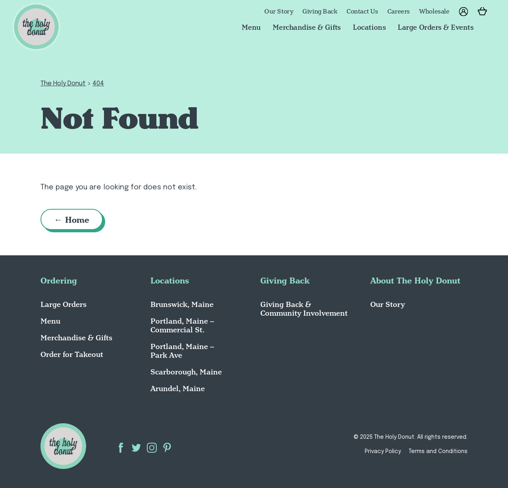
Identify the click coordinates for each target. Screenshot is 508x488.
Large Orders (63, 304)
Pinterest (167, 448)
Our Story (278, 11)
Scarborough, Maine (186, 371)
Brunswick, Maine (182, 304)
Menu (251, 27)
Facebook (121, 448)
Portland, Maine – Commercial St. (182, 325)
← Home (72, 219)
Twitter (136, 448)
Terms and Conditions (438, 451)
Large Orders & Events (435, 27)
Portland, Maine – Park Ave (182, 351)
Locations (369, 27)
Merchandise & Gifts (307, 27)
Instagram (152, 448)
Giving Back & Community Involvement (304, 309)
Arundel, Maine (177, 388)
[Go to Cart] (482, 12)
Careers (398, 11)
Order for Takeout (71, 354)
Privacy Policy (383, 451)
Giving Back (319, 11)
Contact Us (362, 11)
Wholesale (434, 11)
